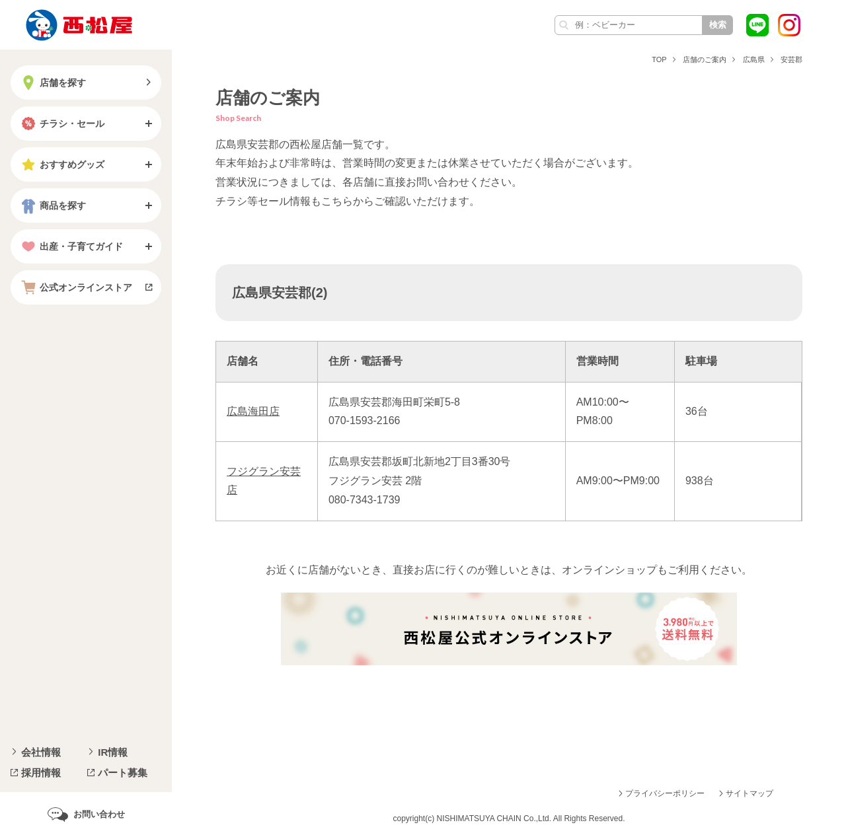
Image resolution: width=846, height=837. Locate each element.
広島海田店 (253, 411)
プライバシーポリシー (665, 793)
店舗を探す (52, 82)
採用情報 (41, 772)
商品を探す (52, 205)
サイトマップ (749, 793)
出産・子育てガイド (71, 246)
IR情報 (113, 752)
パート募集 (122, 772)
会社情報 (41, 752)
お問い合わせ (99, 814)
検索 (717, 25)
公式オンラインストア (75, 287)
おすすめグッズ (61, 164)
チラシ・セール (61, 123)
